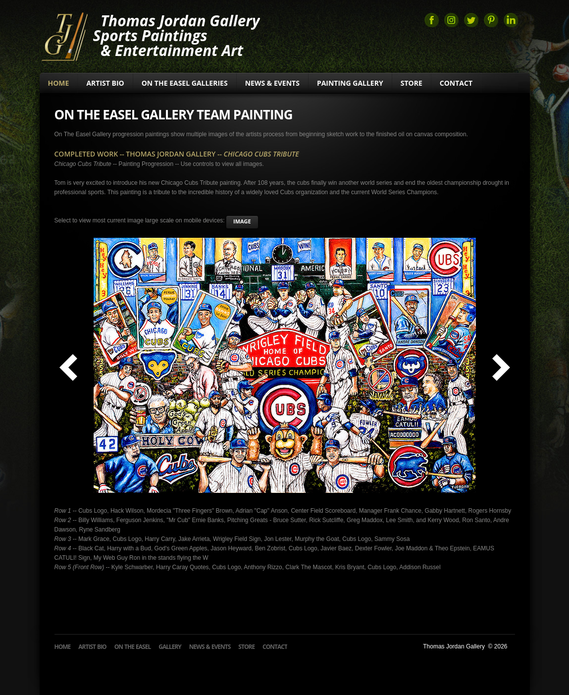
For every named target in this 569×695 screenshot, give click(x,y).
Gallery (169, 646)
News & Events (272, 83)
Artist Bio (105, 83)
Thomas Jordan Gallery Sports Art (64, 35)
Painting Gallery (350, 83)
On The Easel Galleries (185, 83)
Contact (456, 83)
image (242, 221)
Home (58, 83)
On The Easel (132, 646)
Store (411, 83)
